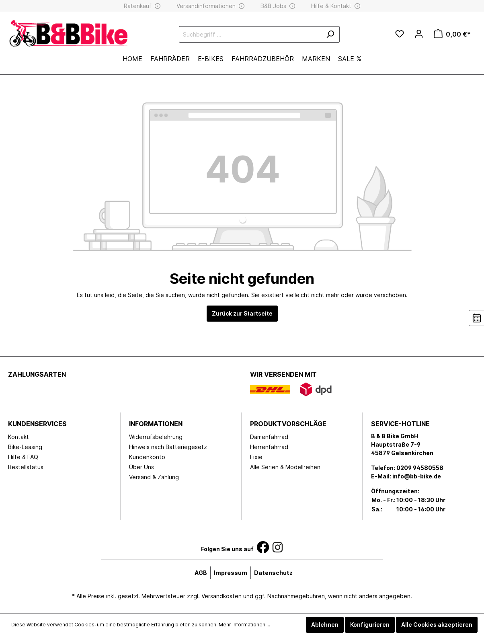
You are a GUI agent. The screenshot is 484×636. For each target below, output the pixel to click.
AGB (201, 572)
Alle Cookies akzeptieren (436, 624)
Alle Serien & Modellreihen (285, 467)
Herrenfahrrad (269, 446)
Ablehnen (324, 624)
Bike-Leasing (25, 446)
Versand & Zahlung (154, 477)
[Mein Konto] (419, 33)
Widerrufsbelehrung (156, 436)
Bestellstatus (25, 467)
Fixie (256, 456)
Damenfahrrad (269, 436)
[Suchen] (330, 34)
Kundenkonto (147, 456)
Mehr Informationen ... (244, 625)
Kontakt (18, 436)
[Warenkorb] (452, 34)
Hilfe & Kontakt (331, 5)
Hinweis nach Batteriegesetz (168, 446)
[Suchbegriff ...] (250, 34)
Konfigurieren (370, 624)
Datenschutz (273, 572)
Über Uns (141, 467)
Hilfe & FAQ (23, 456)
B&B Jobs (273, 5)
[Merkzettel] (399, 34)
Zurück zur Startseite (242, 313)
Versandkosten (221, 596)
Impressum (230, 572)
